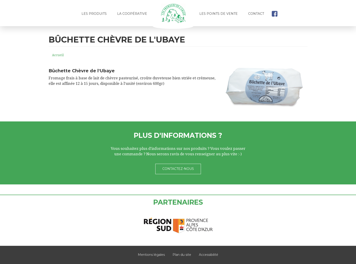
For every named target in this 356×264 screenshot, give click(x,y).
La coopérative (132, 14)
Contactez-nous (178, 169)
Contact (256, 14)
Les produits (94, 14)
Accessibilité (208, 255)
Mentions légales (151, 255)
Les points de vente (218, 14)
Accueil (173, 15)
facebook (274, 14)
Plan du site (182, 255)
